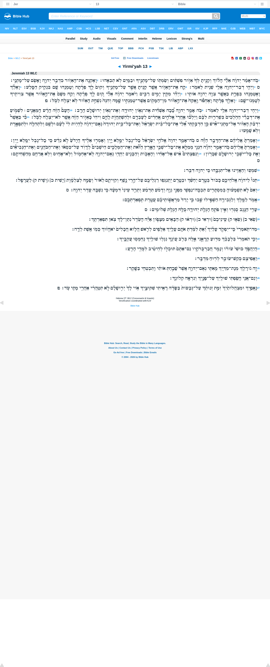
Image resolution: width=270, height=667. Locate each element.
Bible (10, 58)
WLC (17, 58)
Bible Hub (135, 306)
